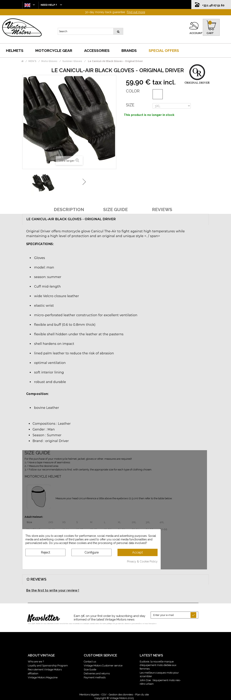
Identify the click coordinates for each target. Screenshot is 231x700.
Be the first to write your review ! (52, 590)
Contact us (90, 661)
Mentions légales (89, 694)
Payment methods (95, 677)
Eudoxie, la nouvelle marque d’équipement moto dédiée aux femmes (158, 665)
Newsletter (43, 618)
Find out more (136, 12)
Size (130, 105)
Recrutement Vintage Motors (45, 669)
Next (84, 182)
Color (133, 91)
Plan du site (142, 694)
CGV (104, 694)
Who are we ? (36, 661)
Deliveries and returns (97, 673)
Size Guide (90, 669)
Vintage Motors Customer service (103, 665)
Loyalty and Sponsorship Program (48, 665)
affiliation (33, 673)
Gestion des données (121, 694)
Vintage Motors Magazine (43, 677)
